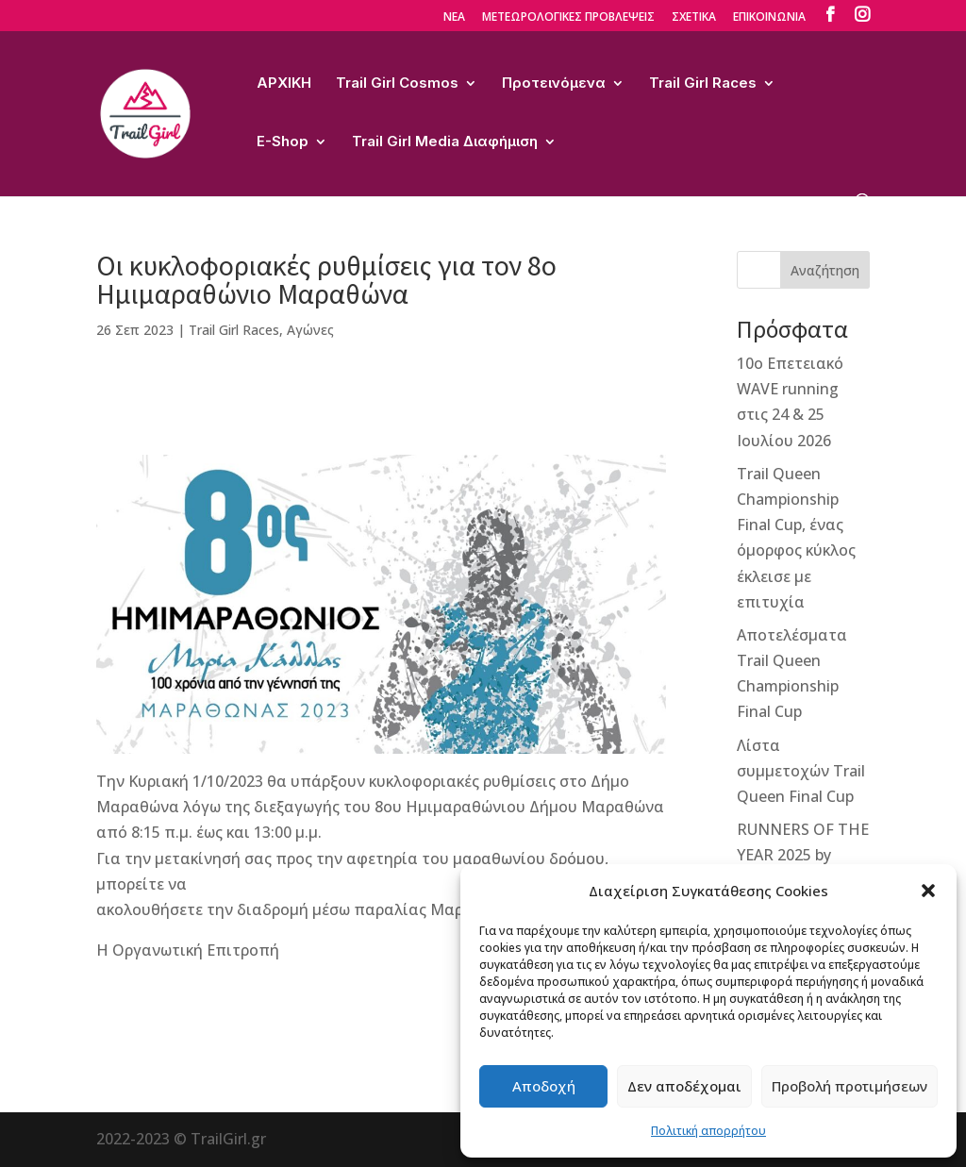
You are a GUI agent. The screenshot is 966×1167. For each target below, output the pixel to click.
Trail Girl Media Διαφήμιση (445, 142)
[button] (928, 890)
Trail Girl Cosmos (397, 84)
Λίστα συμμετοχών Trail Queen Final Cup (801, 771)
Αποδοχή (543, 1085)
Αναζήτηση (825, 270)
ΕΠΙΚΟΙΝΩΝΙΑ (769, 18)
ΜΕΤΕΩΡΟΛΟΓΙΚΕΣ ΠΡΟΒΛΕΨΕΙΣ (568, 18)
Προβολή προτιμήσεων (849, 1085)
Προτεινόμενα (554, 84)
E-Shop (282, 142)
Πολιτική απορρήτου (708, 1131)
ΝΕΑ (454, 18)
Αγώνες (310, 330)
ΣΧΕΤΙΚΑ (694, 18)
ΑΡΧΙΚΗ (284, 84)
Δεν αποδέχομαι (684, 1085)
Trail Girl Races (703, 84)
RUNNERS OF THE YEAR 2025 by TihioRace (803, 855)
